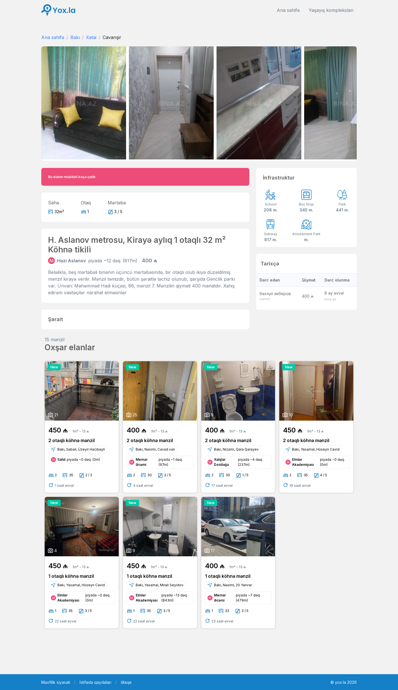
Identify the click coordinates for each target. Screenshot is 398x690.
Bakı (75, 37)
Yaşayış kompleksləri (331, 10)
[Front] (58, 10)
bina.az (330, 299)
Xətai (91, 37)
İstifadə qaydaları (95, 682)
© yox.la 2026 (343, 682)
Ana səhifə (288, 10)
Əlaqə (126, 682)
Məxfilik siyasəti (55, 682)
